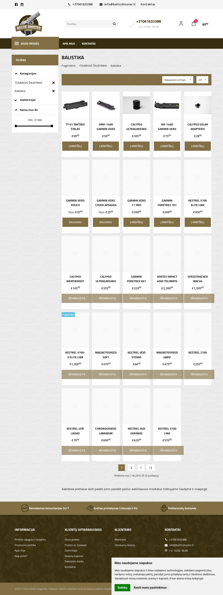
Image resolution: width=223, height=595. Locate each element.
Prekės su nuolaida (76, 545)
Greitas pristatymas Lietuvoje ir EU (111, 508)
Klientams (123, 529)
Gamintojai (71, 550)
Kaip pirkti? (21, 556)
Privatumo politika (25, 545)
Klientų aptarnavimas (83, 529)
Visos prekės (27, 43)
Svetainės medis (74, 561)
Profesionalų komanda (178, 508)
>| (150, 468)
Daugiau (75, 222)
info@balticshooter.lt (118, 4)
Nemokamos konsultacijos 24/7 (45, 508)
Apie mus (69, 43)
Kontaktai (148, 4)
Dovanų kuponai (74, 556)
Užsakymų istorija (125, 545)
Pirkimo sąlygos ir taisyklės (30, 540)
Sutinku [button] (122, 587)
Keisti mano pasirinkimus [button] (150, 587)
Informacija (25, 529)
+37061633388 (80, 4)
